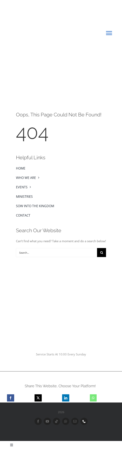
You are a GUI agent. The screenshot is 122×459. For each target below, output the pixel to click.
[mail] (74, 421)
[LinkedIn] (65, 398)
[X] (38, 398)
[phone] (84, 421)
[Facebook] (10, 398)
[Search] (101, 252)
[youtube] (47, 421)
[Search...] (56, 252)
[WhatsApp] (93, 398)
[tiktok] (56, 421)
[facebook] (38, 421)
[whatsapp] (65, 421)
